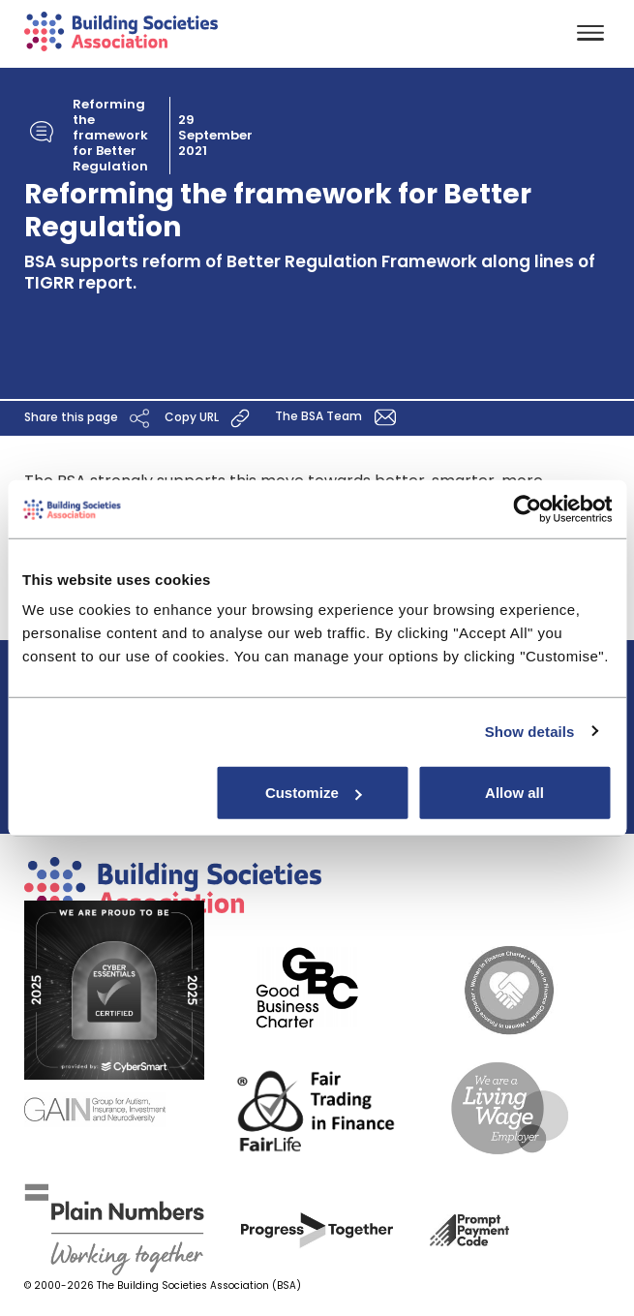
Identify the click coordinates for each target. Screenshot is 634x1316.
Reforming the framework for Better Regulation (110, 135)
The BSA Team (339, 418)
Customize (313, 792)
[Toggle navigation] (590, 34)
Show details (530, 730)
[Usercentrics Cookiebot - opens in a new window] (527, 508)
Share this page (89, 418)
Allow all (514, 792)
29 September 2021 (215, 135)
